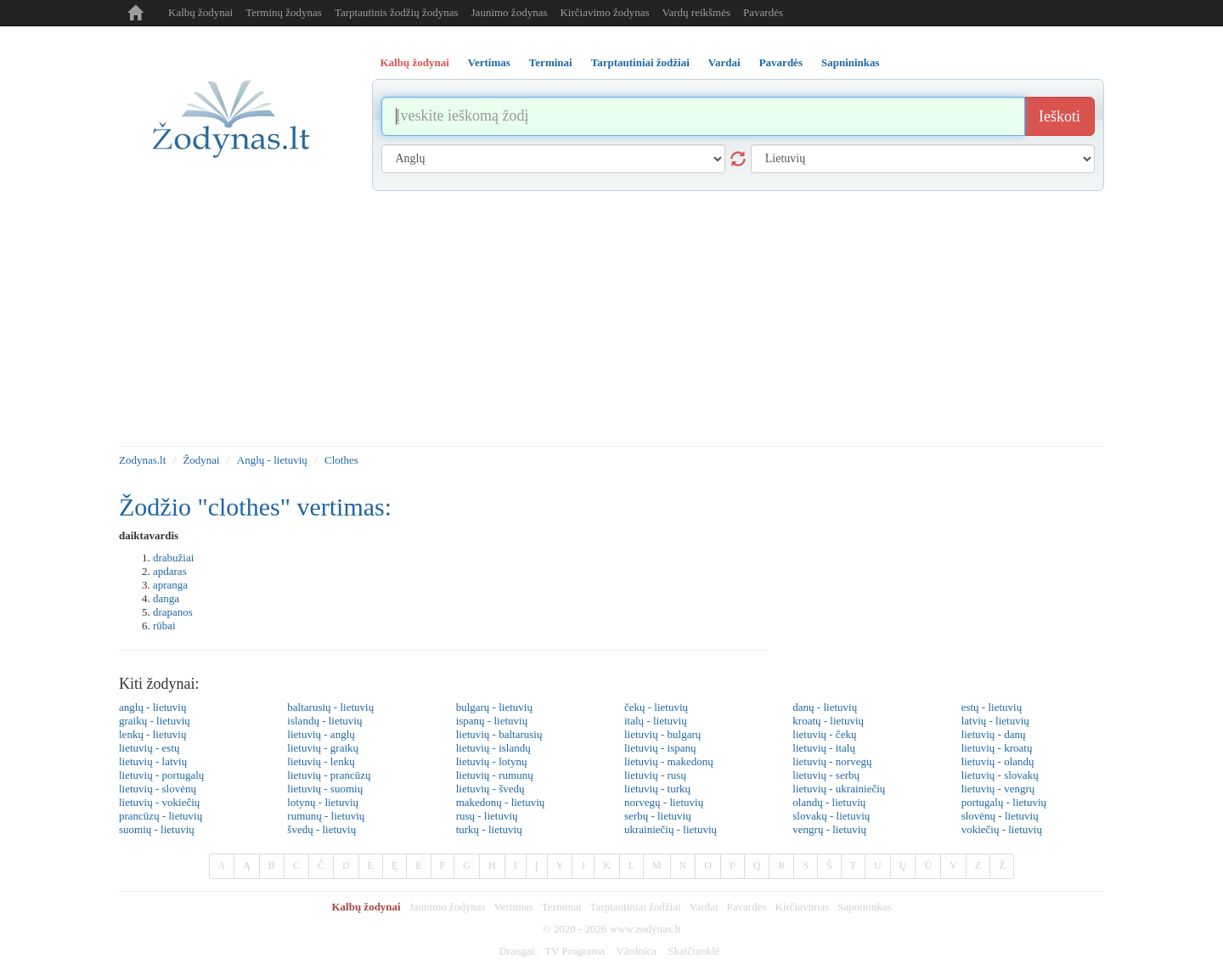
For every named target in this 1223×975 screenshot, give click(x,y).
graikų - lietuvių (154, 720)
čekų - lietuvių (656, 707)
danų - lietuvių (824, 707)
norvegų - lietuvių (663, 802)
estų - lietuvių (992, 707)
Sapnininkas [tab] (850, 62)
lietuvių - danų (993, 734)
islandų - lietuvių (324, 720)
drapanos (173, 612)
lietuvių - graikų (322, 747)
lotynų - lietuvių (322, 802)
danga (166, 598)
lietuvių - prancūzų (328, 775)
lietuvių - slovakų (1000, 775)
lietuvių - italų (823, 747)
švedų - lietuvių (321, 829)
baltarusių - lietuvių (330, 707)
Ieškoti (1059, 116)
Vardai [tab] (724, 62)
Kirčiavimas (802, 906)
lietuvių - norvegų (831, 761)
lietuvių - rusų (655, 775)
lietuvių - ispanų (660, 747)
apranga (170, 584)
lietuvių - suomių (325, 788)
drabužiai (173, 557)
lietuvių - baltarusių (499, 734)
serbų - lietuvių (657, 815)
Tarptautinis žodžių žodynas (397, 12)
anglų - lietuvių (152, 707)
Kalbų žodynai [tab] (414, 62)
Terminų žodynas (283, 12)
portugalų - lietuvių (1003, 802)
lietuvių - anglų (320, 734)
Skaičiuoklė (693, 950)
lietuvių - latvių (153, 761)
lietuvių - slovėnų (157, 788)
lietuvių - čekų (824, 734)
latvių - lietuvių (995, 720)
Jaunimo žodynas (509, 12)
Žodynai (201, 460)
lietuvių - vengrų (998, 788)
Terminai (562, 906)
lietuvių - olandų (997, 761)
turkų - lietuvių (489, 829)
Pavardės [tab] (781, 62)
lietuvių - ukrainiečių (838, 788)
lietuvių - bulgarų (662, 734)
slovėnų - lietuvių (1000, 815)
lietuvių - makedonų (668, 761)
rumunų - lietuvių (325, 815)
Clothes (341, 460)
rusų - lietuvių (487, 815)
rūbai (164, 625)
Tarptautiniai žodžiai (635, 906)
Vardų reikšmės (696, 12)
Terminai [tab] (550, 62)
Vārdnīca (636, 950)
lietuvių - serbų (825, 775)
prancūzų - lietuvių (160, 815)
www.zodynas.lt (645, 928)
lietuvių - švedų (490, 788)
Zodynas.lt (142, 460)
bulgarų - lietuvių (494, 707)
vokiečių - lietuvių (1001, 829)
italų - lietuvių (655, 720)
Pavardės (763, 12)
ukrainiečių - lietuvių (670, 829)
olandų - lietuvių (828, 802)
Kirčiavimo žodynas (604, 12)
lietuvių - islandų (493, 747)
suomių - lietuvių (156, 829)
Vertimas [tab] (489, 62)
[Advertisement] (611, 318)
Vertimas (513, 906)
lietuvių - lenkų (320, 761)
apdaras (170, 571)
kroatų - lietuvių (828, 720)
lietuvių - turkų (657, 788)
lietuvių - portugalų (161, 775)
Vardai (704, 906)
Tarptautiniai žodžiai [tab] (640, 62)
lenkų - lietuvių (152, 734)
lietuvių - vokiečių (159, 802)
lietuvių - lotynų (491, 761)
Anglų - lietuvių (272, 460)
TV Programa (574, 950)
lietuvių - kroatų (997, 747)
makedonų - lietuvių (500, 802)
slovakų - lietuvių (831, 815)
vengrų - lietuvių (829, 829)
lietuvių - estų (149, 747)
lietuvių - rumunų (494, 775)
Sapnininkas (864, 906)
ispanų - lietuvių (492, 720)
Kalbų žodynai (200, 12)
